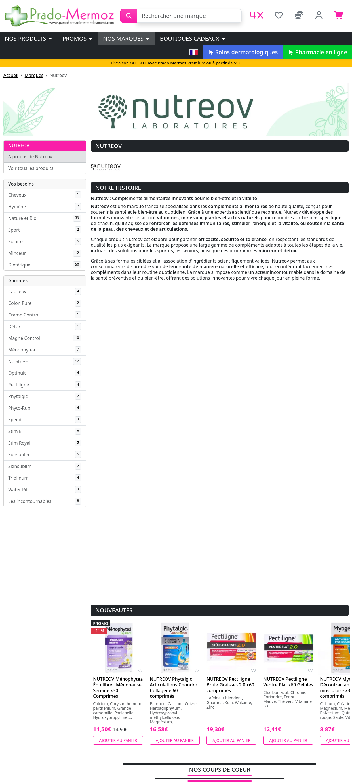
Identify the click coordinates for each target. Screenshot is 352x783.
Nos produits (29, 38)
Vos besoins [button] (21, 184)
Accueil (10, 75)
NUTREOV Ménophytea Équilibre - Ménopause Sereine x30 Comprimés (118, 687)
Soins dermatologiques (243, 52)
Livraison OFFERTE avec (176, 63)
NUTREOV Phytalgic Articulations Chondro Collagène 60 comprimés (173, 687)
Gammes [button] (18, 280)
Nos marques (126, 38)
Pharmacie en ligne (317, 52)
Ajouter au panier (118, 740)
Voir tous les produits (30, 168)
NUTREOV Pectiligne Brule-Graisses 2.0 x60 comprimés (230, 685)
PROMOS (77, 38)
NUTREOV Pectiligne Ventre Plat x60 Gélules (288, 682)
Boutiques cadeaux (193, 38)
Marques (34, 75)
